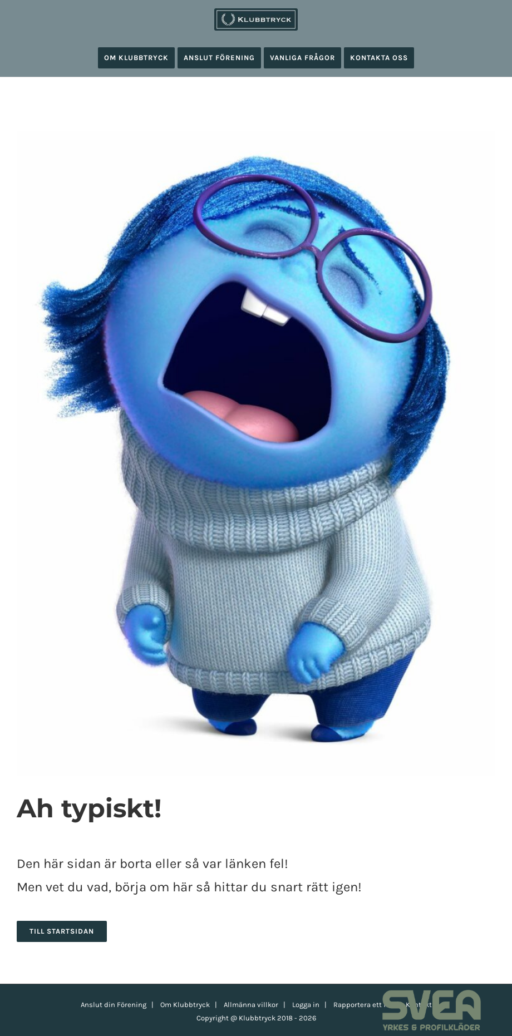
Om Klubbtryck (185, 1004)
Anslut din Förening (113, 1004)
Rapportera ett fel (362, 1004)
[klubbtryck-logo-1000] (256, 12)
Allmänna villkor (251, 1004)
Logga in (305, 1004)
